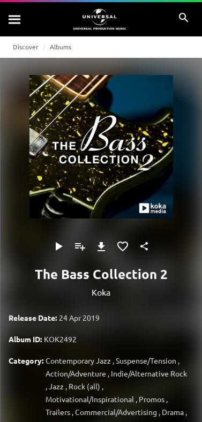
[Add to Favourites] (122, 246)
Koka (101, 292)
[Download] (101, 246)
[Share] (144, 246)
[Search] (15, 19)
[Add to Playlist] (79, 246)
